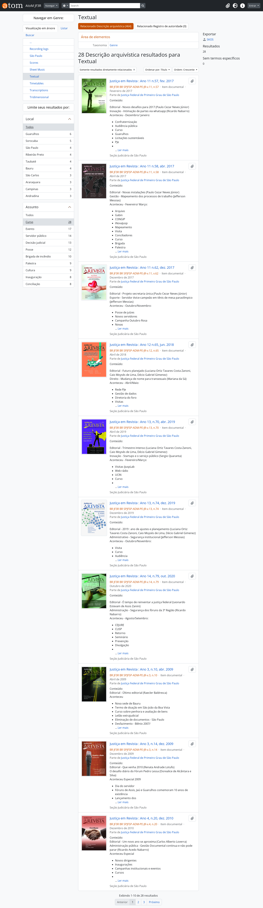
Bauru (48, 169)
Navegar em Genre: (49, 18)
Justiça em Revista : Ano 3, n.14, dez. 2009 (141, 744)
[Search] (104, 5)
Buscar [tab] (30, 35)
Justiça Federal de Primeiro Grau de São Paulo (150, 95)
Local (30, 119)
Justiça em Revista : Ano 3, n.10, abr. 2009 (141, 669)
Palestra (48, 264)
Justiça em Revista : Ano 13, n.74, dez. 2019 (142, 503)
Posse (48, 250)
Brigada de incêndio (48, 257)
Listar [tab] (64, 28)
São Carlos (48, 176)
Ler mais (123, 150)
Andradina (48, 196)
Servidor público (48, 236)
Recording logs (39, 49)
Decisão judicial (48, 243)
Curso (48, 223)
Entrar (253, 5)
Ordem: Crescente (184, 69)
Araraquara (48, 183)
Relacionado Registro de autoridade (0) (161, 26)
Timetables (37, 83)
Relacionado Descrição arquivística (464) (105, 26)
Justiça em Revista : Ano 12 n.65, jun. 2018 (142, 345)
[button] (227, 5)
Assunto (32, 207)
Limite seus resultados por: (48, 107)
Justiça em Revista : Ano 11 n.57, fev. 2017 (142, 81)
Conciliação (48, 284)
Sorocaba (48, 141)
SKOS (208, 39)
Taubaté (48, 162)
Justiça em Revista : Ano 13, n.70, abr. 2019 (142, 422)
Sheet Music (37, 69)
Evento (48, 229)
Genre (114, 45)
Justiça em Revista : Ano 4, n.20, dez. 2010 (141, 818)
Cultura (48, 271)
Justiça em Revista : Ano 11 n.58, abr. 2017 (142, 166)
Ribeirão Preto (48, 155)
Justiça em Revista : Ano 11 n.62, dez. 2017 (142, 268)
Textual (34, 76)
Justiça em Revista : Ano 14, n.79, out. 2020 (142, 576)
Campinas (48, 190)
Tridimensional (39, 97)
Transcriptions (39, 90)
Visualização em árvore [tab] (40, 28)
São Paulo (36, 56)
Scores (34, 63)
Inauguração (48, 278)
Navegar (50, 5)
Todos (30, 127)
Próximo (154, 902)
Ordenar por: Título (156, 69)
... (31, 42)
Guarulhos (48, 134)
